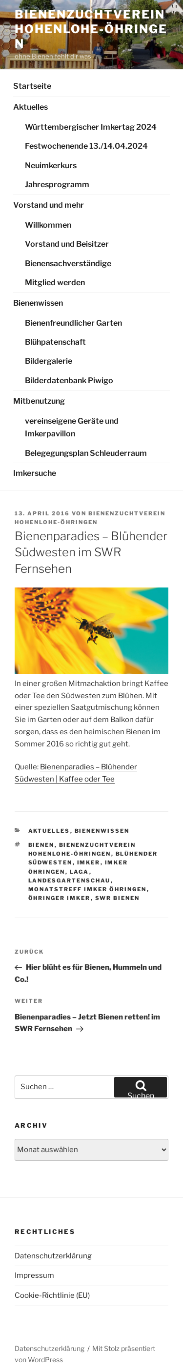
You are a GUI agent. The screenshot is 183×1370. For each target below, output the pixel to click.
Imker (89, 862)
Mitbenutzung (39, 401)
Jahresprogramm (57, 184)
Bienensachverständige (68, 263)
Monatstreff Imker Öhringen (87, 889)
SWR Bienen (117, 898)
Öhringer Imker (59, 898)
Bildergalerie (48, 361)
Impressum (34, 1275)
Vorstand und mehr (48, 205)
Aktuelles (30, 107)
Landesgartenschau (69, 880)
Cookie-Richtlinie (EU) (52, 1295)
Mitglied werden (55, 282)
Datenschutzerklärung (53, 1256)
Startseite (32, 86)
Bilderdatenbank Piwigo (69, 380)
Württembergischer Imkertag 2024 (91, 127)
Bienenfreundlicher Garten (73, 323)
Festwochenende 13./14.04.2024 (86, 146)
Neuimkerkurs (51, 165)
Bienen (41, 845)
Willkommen (48, 225)
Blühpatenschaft (55, 342)
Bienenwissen (38, 303)
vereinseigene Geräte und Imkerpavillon (72, 427)
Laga (79, 871)
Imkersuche (34, 473)
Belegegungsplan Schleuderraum (86, 453)
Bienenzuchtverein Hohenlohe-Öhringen (91, 29)
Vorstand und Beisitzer (67, 244)
